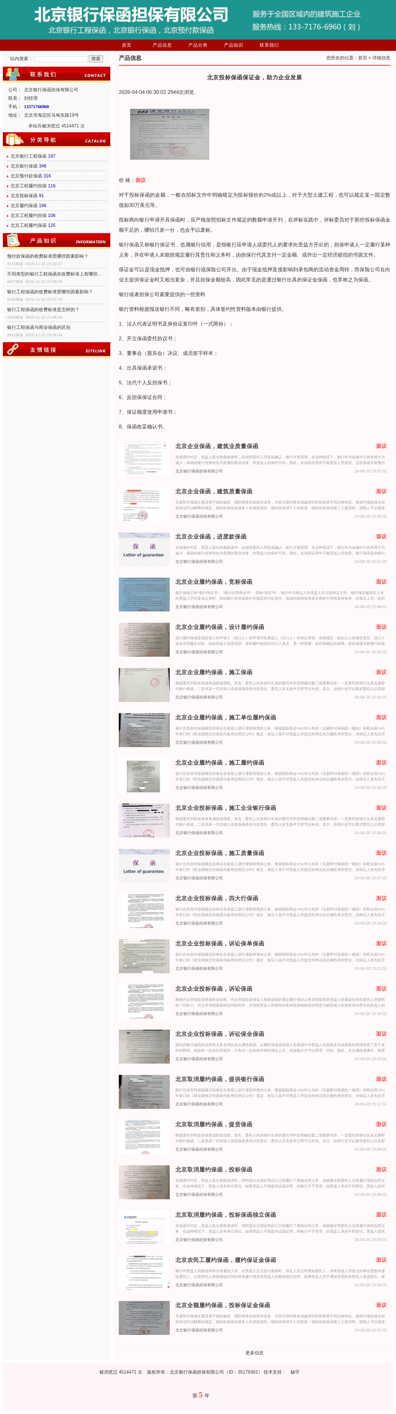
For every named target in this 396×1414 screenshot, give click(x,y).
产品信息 (162, 45)
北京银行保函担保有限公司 (199, 471)
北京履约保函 (24, 205)
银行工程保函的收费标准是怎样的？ (43, 309)
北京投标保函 (24, 195)
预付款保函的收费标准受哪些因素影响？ (48, 256)
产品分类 (198, 45)
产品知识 (233, 45)
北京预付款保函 (26, 176)
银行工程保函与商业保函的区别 (38, 327)
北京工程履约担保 (28, 185)
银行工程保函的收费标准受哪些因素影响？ (50, 291)
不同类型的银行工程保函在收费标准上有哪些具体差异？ (56, 274)
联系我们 (269, 45)
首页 (127, 45)
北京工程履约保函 (28, 225)
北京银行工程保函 (28, 156)
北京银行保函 (24, 166)
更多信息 (255, 1352)
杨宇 (295, 1372)
